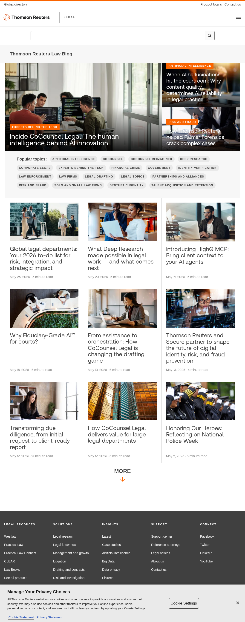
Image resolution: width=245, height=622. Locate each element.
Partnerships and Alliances (178, 184)
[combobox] (123, 35)
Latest (106, 536)
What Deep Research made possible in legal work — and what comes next (120, 268)
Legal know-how (64, 545)
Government (159, 176)
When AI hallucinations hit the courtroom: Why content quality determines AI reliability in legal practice (195, 100)
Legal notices (160, 553)
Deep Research (194, 167)
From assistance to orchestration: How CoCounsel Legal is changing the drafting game (119, 368)
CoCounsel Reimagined (151, 167)
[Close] (238, 603)
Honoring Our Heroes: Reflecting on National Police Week (198, 457)
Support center (161, 536)
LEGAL (69, 17)
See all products (15, 578)
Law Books (12, 569)
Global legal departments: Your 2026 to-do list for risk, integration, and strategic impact (42, 271)
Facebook (207, 536)
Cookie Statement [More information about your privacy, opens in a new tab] (21, 617)
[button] (24, 524)
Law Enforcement (35, 184)
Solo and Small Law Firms (78, 193)
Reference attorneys (165, 545)
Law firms (68, 184)
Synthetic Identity (127, 193)
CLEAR (9, 561)
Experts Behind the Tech (34, 118)
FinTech (107, 578)
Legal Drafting (99, 184)
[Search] (209, 35)
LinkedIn (206, 553)
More (122, 500)
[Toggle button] (238, 17)
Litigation (59, 561)
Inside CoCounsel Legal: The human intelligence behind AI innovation (76, 139)
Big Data (108, 561)
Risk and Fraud (182, 133)
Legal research (64, 536)
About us (157, 561)
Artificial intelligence (116, 553)
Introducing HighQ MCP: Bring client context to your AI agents (192, 268)
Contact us (159, 569)
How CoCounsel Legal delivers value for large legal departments (120, 457)
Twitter (205, 545)
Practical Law (13, 545)
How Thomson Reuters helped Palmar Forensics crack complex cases (194, 147)
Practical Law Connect (20, 553)
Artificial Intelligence (190, 84)
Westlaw (10, 536)
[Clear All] (200, 35)
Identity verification (197, 176)
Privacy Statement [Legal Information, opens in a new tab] (49, 617)
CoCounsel (113, 167)
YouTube (206, 561)
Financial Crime (126, 176)
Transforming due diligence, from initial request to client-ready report (43, 461)
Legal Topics (133, 184)
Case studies (111, 545)
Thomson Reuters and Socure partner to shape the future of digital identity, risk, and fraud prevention (200, 368)
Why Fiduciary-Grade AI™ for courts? (40, 357)
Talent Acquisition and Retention (182, 193)
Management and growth (71, 553)
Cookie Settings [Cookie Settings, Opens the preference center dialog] (184, 603)
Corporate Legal (35, 176)
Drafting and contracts (69, 569)
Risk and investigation (68, 578)
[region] (122, 603)
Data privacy (111, 569)
